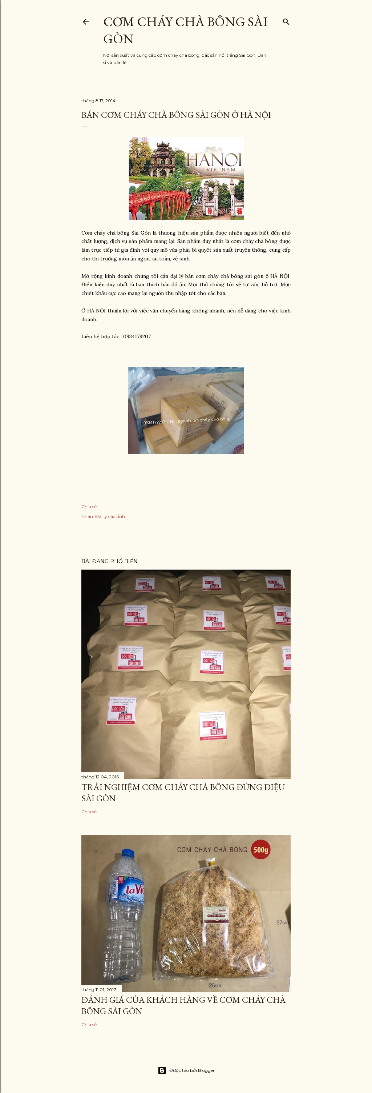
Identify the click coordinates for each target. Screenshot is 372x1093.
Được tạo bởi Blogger (186, 1070)
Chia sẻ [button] (89, 506)
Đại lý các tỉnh (110, 516)
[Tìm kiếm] (286, 20)
